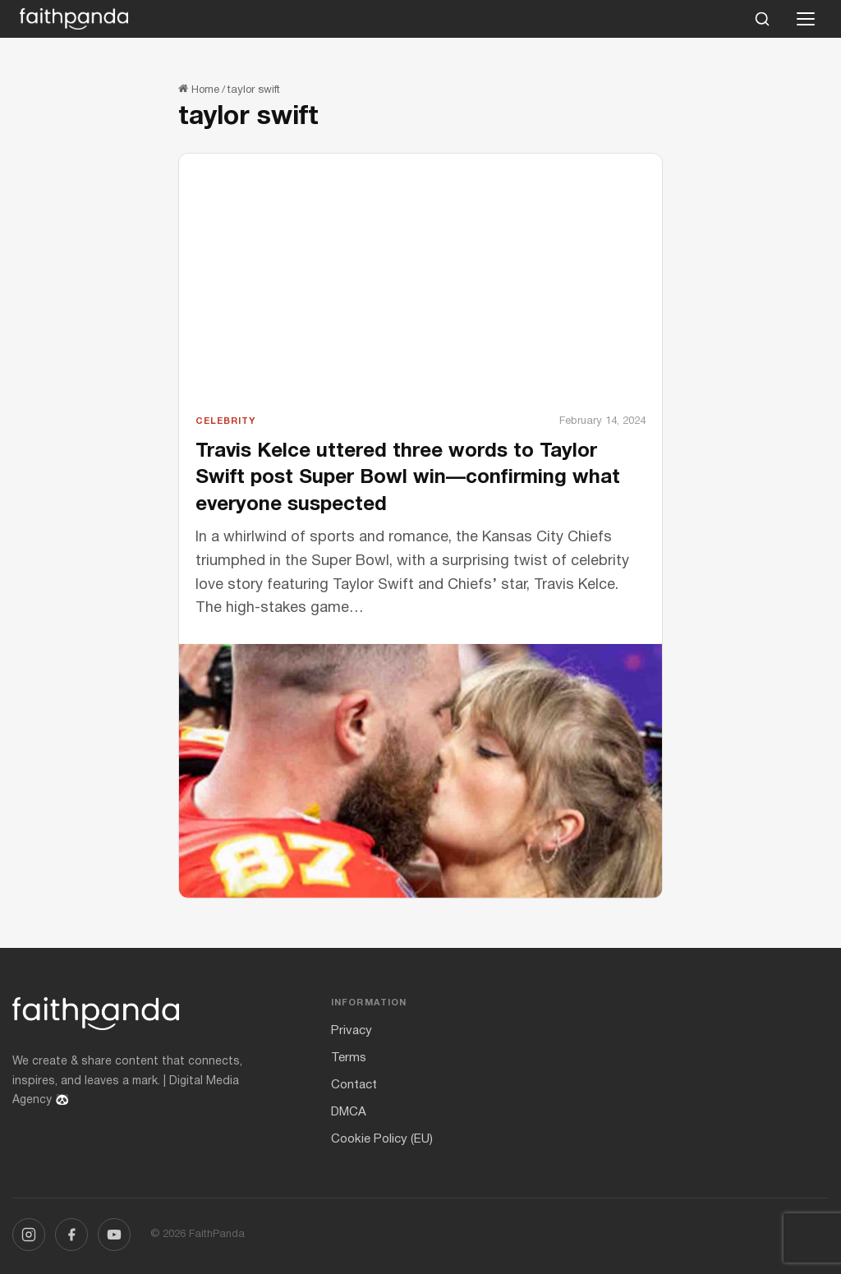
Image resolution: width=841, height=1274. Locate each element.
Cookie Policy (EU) (382, 1139)
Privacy (351, 1031)
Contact (354, 1085)
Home (198, 90)
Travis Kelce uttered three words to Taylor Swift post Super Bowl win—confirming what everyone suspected (407, 478)
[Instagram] (28, 1234)
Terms (348, 1058)
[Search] (762, 19)
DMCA (348, 1112)
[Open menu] (805, 19)
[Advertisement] (420, 290)
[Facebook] (71, 1234)
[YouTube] (114, 1234)
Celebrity (225, 421)
